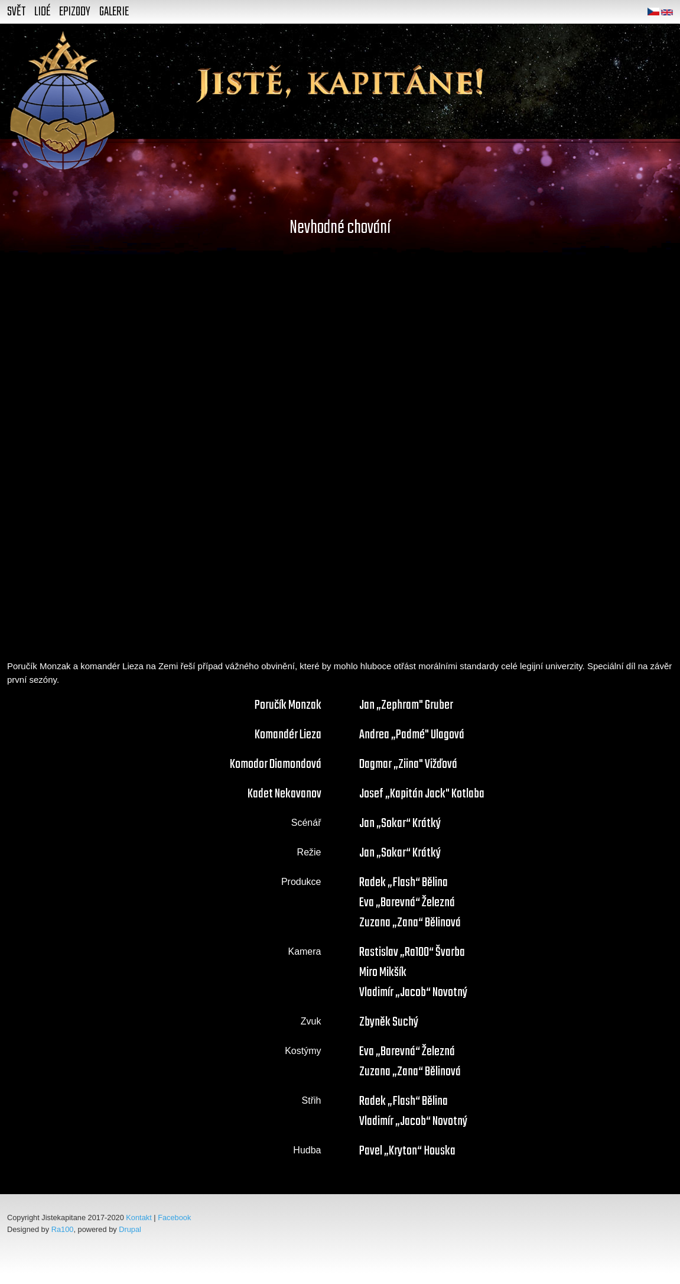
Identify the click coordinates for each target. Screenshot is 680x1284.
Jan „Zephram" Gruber (406, 705)
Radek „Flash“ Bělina (403, 883)
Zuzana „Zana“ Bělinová (410, 923)
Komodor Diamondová (275, 764)
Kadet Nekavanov (284, 794)
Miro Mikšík (382, 972)
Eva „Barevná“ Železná (407, 903)
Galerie (114, 12)
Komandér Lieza (288, 735)
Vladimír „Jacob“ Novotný (413, 993)
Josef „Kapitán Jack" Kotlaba (421, 794)
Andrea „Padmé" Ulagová (411, 735)
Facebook (174, 1217)
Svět (16, 12)
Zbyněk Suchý (388, 1022)
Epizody (74, 12)
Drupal (130, 1229)
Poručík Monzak (288, 705)
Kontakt (138, 1217)
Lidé (42, 12)
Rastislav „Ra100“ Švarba (412, 952)
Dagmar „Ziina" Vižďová (408, 764)
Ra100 (62, 1229)
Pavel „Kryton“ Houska (407, 1151)
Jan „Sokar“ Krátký (400, 823)
